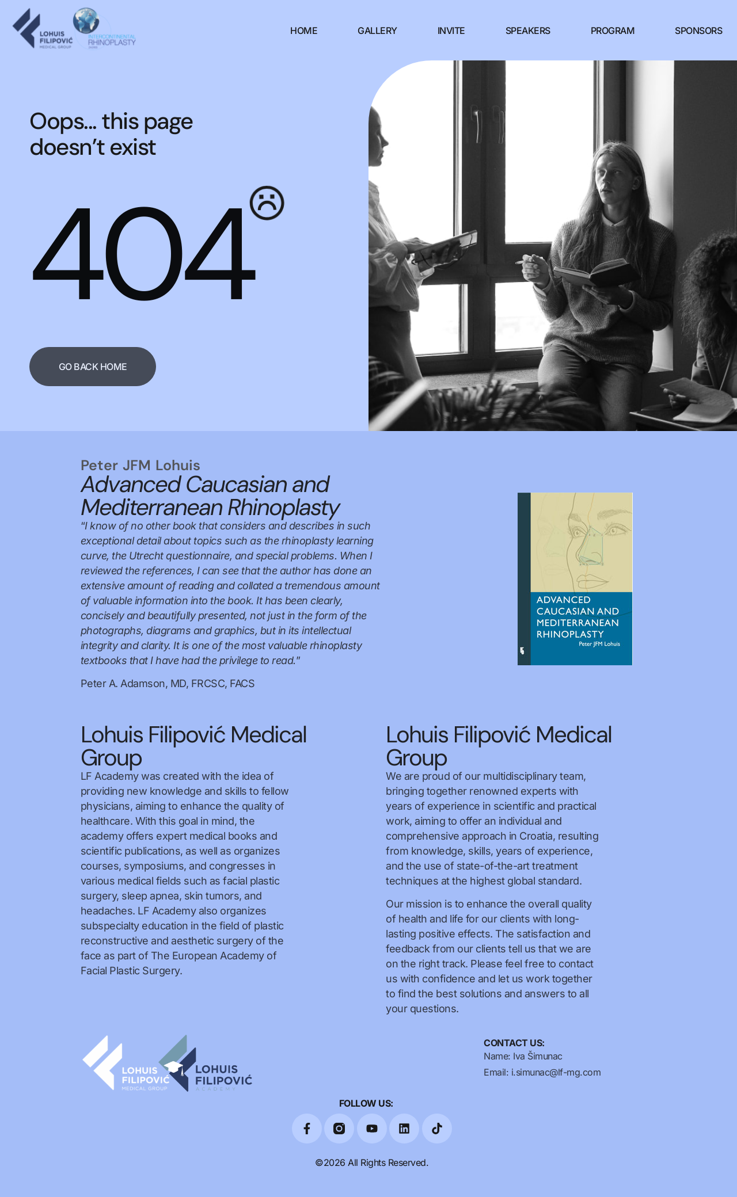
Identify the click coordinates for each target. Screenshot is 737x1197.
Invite (451, 30)
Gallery (377, 30)
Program (613, 30)
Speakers (528, 30)
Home (303, 30)
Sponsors (698, 30)
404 (139, 255)
